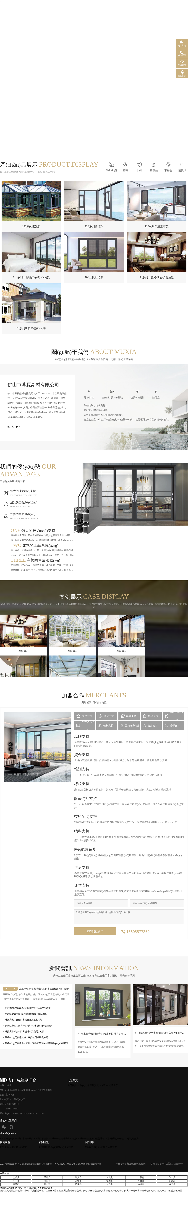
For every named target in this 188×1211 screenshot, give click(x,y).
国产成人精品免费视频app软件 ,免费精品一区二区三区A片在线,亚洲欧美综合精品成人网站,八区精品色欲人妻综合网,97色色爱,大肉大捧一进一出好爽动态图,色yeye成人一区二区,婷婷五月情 (91, 1190)
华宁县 (172, 1177)
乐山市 (47, 1184)
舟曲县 (141, 1181)
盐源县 (16, 1177)
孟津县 (47, 1177)
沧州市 (78, 1181)
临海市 (141, 1184)
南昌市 (16, 1184)
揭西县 (109, 1181)
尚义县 (172, 1184)
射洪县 (109, 1177)
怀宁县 (16, 1181)
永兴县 (47, 1181)
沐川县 (78, 1177)
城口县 (109, 1184)
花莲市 (172, 1181)
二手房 (141, 1177)
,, (0, 1)
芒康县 (78, 1184)
